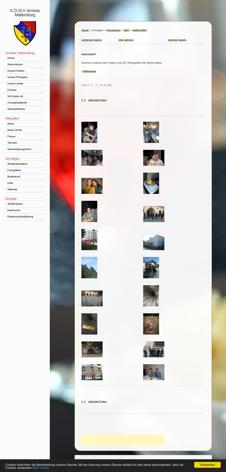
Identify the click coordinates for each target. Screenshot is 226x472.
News (9, 123)
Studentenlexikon (16, 163)
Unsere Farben (14, 70)
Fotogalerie (13, 170)
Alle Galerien (126, 40)
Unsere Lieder (14, 83)
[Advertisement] (122, 440)
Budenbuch (12, 176)
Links (9, 183)
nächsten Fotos (97, 100)
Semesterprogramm (18, 149)
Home (9, 58)
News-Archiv (13, 130)
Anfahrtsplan (14, 203)
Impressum (12, 210)
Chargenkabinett (16, 102)
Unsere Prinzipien (16, 77)
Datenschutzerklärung (19, 216)
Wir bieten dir (14, 96)
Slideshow (89, 71)
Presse (10, 136)
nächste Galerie (177, 40)
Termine (11, 142)
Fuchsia (10, 89)
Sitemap (11, 189)
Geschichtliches (15, 109)
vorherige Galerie (91, 40)
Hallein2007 (139, 30)
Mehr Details (40, 468)
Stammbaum (14, 64)
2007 (126, 30)
